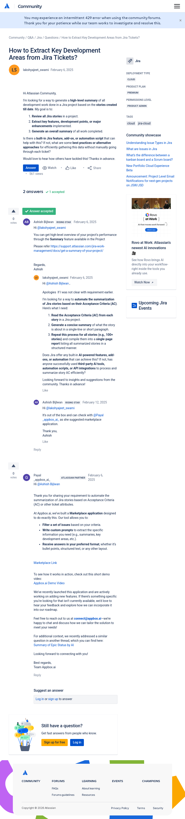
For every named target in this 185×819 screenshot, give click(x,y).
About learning (91, 788)
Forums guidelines (63, 794)
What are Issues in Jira (141, 149)
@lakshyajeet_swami (51, 227)
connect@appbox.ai (87, 618)
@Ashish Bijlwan (57, 283)
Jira (39, 37)
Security (158, 808)
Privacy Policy (120, 808)
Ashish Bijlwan (44, 222)
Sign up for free (54, 742)
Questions (51, 37)
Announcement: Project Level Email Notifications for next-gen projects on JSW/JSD (150, 181)
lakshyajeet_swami (36, 70)
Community (30, 6)
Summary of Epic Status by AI (54, 645)
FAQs (55, 788)
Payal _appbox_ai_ (42, 477)
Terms (141, 808)
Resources (88, 794)
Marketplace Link (45, 563)
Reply (37, 449)
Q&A (31, 37)
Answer (31, 168)
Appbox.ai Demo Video (49, 583)
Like (45, 390)
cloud (131, 123)
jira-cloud (144, 123)
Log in (40, 699)
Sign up (53, 699)
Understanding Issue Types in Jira (149, 143)
